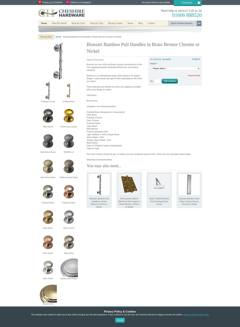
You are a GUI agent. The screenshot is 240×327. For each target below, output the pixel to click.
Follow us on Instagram (80, 2)
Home (44, 23)
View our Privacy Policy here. (196, 315)
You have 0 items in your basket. (156, 2)
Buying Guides (115, 23)
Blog (140, 23)
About (130, 23)
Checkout (187, 2)
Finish (153, 63)
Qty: (152, 81)
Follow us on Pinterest (52, 2)
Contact (151, 23)
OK (199, 23)
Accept (120, 320)
